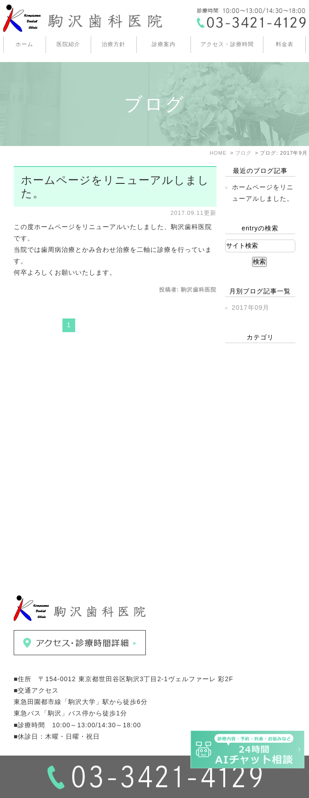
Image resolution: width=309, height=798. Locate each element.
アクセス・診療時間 (227, 44)
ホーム (24, 44)
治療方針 (113, 44)
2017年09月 (251, 307)
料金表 (285, 44)
